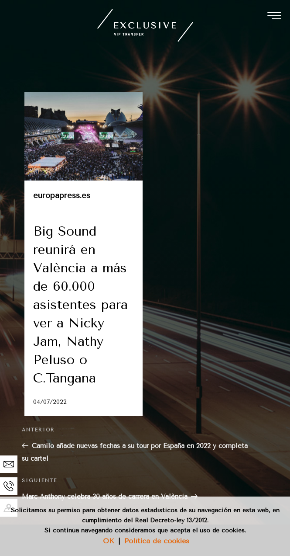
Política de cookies (156, 541)
